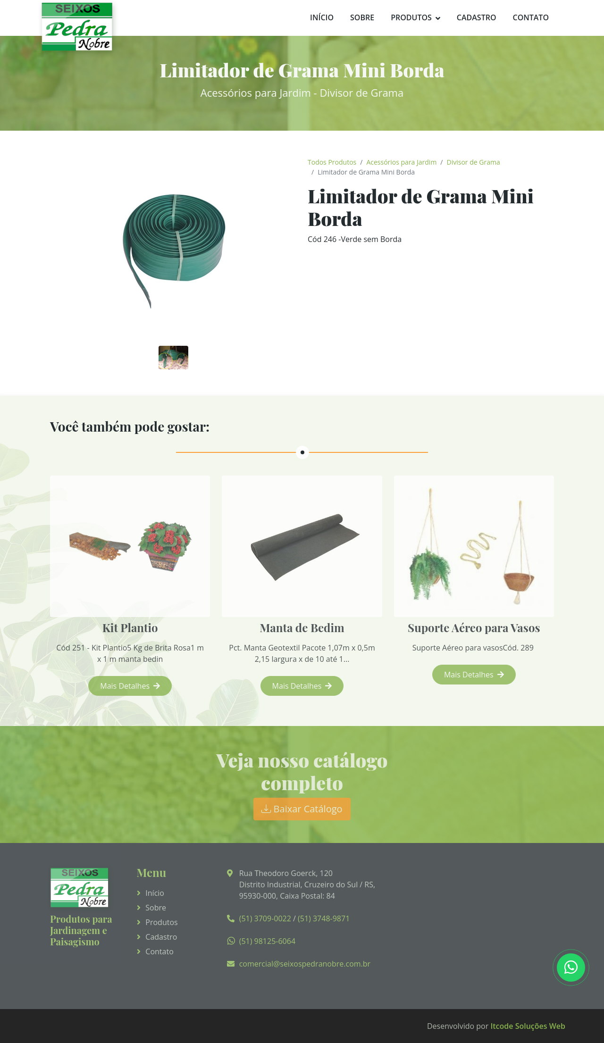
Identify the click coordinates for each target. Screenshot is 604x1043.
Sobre (362, 17)
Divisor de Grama (473, 162)
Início (322, 17)
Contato (530, 17)
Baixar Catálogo (301, 808)
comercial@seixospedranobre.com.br (304, 964)
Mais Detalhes (130, 686)
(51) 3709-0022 (265, 918)
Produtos (411, 17)
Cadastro (476, 17)
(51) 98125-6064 (267, 941)
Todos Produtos (332, 162)
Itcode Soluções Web (527, 1026)
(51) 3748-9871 (324, 918)
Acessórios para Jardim (401, 162)
